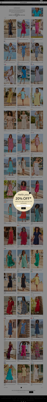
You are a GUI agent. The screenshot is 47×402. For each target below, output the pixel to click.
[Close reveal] (30, 193)
